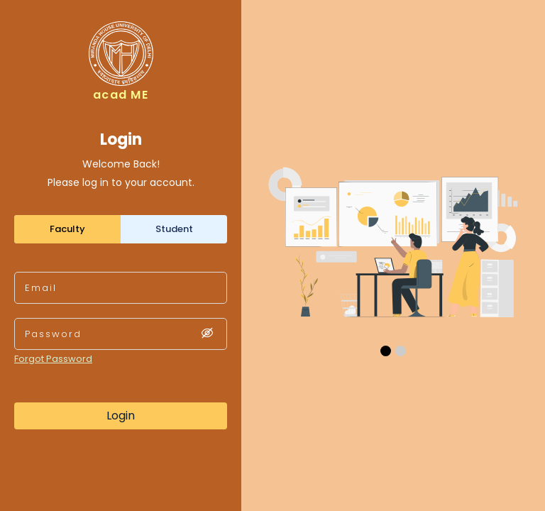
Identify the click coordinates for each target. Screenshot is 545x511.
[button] (385, 351)
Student (174, 229)
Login (120, 415)
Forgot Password (53, 359)
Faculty (67, 229)
